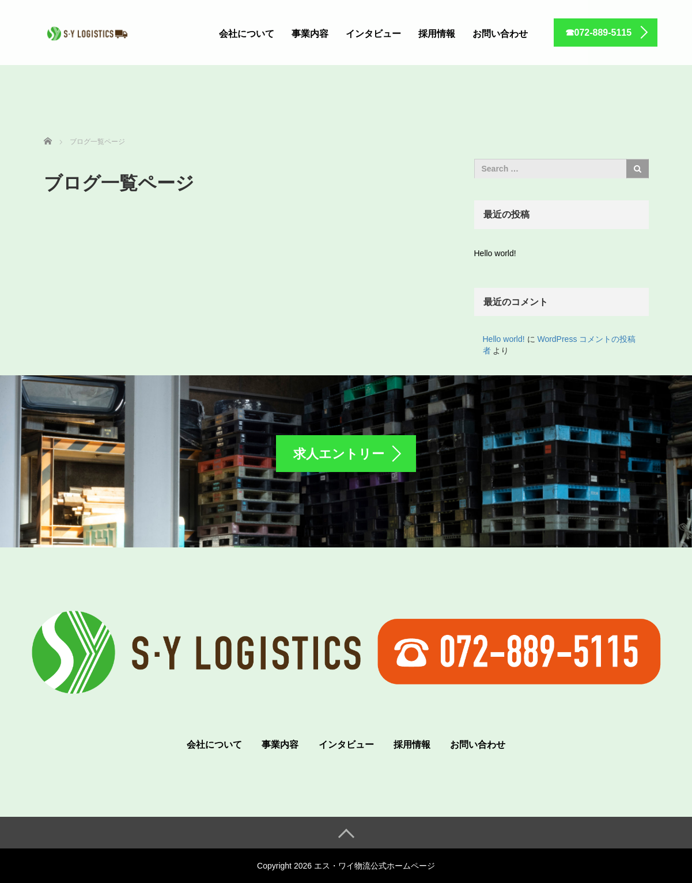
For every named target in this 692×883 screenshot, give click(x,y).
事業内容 (310, 34)
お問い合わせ (500, 34)
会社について (246, 34)
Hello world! (495, 253)
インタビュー (373, 34)
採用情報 (436, 34)
